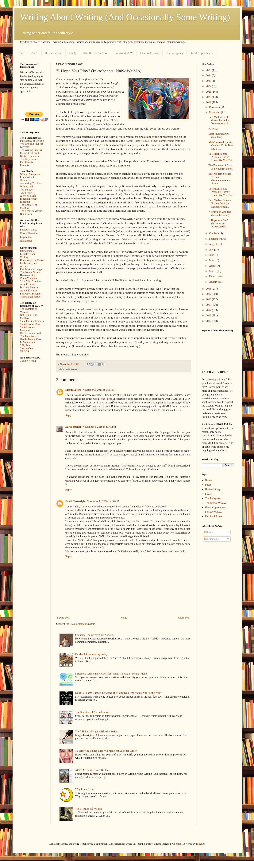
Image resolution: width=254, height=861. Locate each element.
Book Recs (26, 214)
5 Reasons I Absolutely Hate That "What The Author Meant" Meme (111, 673)
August (213, 244)
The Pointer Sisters (30, 272)
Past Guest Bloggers (31, 293)
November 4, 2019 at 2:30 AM (103, 501)
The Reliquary (174, 53)
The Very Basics (29, 159)
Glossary (25, 147)
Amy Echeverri (28, 284)
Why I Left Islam (84, 789)
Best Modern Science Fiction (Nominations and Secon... (219, 178)
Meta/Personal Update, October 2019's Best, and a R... (220, 145)
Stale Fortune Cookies (32, 321)
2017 (209, 294)
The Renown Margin (31, 211)
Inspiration (26, 237)
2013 (209, 315)
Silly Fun (25, 345)
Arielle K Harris (28, 290)
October (213, 233)
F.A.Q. (73, 53)
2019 (209, 102)
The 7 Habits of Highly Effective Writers (97, 731)
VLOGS (24, 351)
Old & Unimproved (30, 333)
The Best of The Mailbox (28, 206)
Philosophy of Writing (32, 140)
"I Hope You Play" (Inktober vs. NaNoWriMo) (218, 223)
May (212, 260)
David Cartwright (75, 501)
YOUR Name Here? (31, 296)
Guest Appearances (201, 53)
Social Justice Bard (30, 324)
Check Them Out (29, 233)
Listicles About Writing (28, 255)
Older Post (184, 617)
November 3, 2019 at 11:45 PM (99, 426)
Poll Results (26, 162)
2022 (209, 86)
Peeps (34, 53)
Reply (68, 415)
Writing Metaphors (30, 174)
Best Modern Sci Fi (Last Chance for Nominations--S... (219, 120)
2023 (209, 80)
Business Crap (53, 53)
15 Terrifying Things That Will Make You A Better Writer (106, 750)
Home (21, 53)
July (211, 249)
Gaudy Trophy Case (30, 339)
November (215, 112)
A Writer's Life (28, 195)
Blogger (200, 843)
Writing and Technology (26, 188)
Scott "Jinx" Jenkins (31, 281)
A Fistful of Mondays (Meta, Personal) (219, 213)
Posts (208, 532)
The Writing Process (31, 150)
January (213, 281)
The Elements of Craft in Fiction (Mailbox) (220, 167)
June (212, 255)
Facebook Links (150, 53)
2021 (209, 91)
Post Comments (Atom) (83, 624)
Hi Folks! (213, 128)
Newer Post (63, 617)
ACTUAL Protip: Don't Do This (92, 770)
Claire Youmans (28, 278)
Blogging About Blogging (28, 200)
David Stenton (73, 426)
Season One (26, 348)
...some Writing (28, 360)
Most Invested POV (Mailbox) (218, 135)
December (215, 107)
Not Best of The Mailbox (28, 316)
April (212, 265)
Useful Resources (29, 156)
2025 (209, 70)
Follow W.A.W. (123, 53)
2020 (209, 97)
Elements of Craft (29, 153)
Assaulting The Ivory (31, 183)
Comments (211, 539)
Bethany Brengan (29, 287)
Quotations (26, 240)
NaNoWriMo (71, 369)
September (215, 238)
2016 (209, 299)
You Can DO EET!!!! (31, 143)
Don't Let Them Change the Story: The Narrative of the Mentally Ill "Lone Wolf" (118, 692)
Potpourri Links (28, 229)
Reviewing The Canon (32, 260)
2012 (209, 321)
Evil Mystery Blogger (31, 269)
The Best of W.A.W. (95, 53)
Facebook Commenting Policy (91, 654)
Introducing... (27, 251)
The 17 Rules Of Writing (88, 808)
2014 (209, 310)
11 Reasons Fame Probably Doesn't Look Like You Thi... (221, 157)
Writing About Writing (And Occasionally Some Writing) (125, 17)
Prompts (24, 165)
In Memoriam (27, 342)
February (214, 276)
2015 (209, 304)
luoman (177, 843)
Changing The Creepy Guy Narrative (95, 635)
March (213, 271)
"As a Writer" (27, 192)
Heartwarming (28, 275)
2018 (209, 288)
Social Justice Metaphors (27, 329)
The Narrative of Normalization (92, 712)
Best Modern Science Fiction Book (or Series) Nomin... (219, 203)
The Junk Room (28, 336)
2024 (209, 75)
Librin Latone (73, 389)
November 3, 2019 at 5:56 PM (99, 389)
